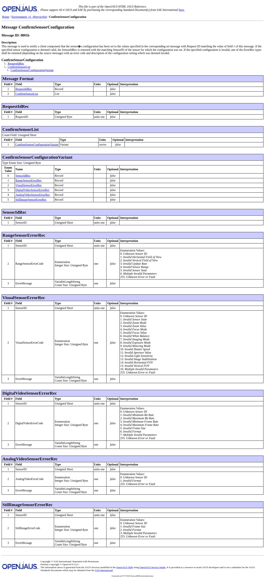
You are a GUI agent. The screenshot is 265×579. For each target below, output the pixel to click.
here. (182, 9)
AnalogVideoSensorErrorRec (32, 194)
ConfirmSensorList (19, 66)
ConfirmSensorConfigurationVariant (32, 70)
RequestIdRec (16, 63)
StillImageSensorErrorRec (31, 199)
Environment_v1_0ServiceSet (29, 16)
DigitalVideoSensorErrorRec (32, 190)
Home (5, 16)
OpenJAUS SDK (124, 567)
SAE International (104, 570)
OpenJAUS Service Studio (152, 567)
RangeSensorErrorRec (28, 180)
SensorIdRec (23, 175)
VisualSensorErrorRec (28, 185)
